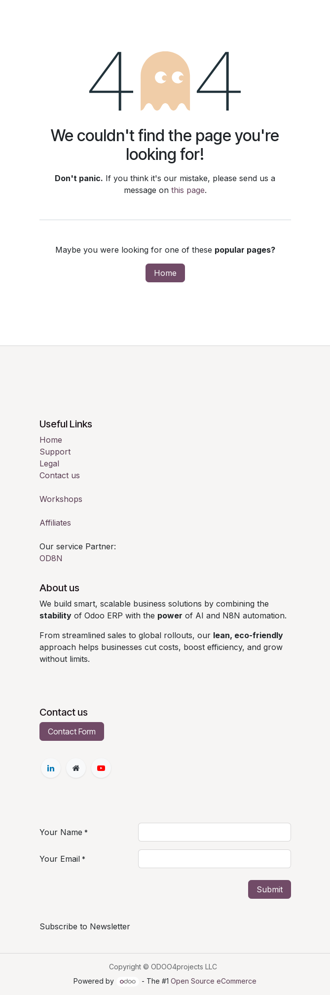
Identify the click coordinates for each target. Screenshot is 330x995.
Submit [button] (270, 889)
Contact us (59, 475)
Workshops (60, 499)
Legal (49, 463)
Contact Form (72, 731)
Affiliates (55, 523)
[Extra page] (76, 768)
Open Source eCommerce (214, 981)
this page (188, 190)
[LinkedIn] (51, 768)
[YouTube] (101, 768)
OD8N (51, 558)
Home (165, 273)
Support (55, 452)
